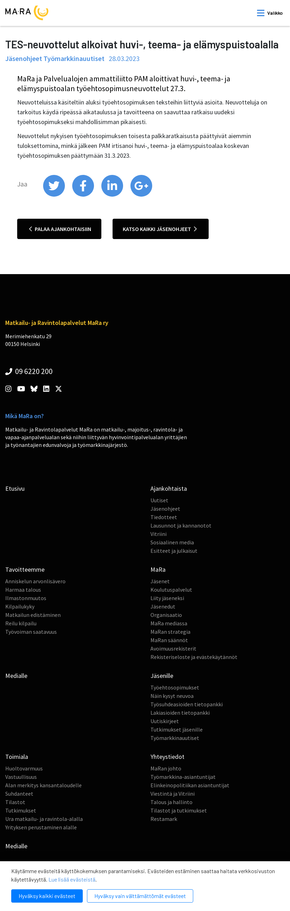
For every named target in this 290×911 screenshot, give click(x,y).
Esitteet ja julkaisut (173, 550)
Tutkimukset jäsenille (176, 729)
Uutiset (159, 500)
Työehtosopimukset (174, 687)
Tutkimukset (20, 810)
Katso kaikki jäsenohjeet (160, 228)
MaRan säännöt (169, 640)
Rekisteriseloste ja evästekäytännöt (193, 656)
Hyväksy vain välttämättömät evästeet (140, 895)
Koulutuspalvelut (171, 589)
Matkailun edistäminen (33, 614)
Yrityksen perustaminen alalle (41, 827)
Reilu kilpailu (20, 623)
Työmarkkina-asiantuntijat (183, 776)
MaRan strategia (170, 631)
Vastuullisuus (21, 776)
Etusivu (15, 488)
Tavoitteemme (25, 569)
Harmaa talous (23, 589)
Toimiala (16, 757)
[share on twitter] (54, 194)
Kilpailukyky (19, 606)
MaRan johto (165, 768)
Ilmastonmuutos (25, 597)
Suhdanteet (19, 793)
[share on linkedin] (112, 194)
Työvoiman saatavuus (31, 631)
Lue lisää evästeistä (71, 879)
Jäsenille (161, 676)
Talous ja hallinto (171, 801)
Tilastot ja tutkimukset (178, 810)
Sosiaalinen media (172, 542)
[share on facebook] (83, 194)
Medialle (16, 676)
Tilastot (15, 801)
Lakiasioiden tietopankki (180, 712)
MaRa (158, 569)
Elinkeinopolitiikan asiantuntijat (189, 785)
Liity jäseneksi (167, 597)
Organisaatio (166, 614)
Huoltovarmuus (24, 768)
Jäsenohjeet (165, 508)
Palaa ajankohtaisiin (60, 228)
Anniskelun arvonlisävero (35, 581)
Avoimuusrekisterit (173, 648)
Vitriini (158, 533)
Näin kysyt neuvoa (172, 695)
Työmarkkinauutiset (174, 737)
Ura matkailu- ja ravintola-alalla (44, 818)
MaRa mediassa (168, 623)
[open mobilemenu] (270, 13)
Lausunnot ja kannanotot (180, 525)
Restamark (163, 818)
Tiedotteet (163, 517)
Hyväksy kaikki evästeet (47, 895)
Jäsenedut (162, 606)
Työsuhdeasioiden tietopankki (186, 704)
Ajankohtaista (168, 488)
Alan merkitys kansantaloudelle (43, 785)
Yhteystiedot (167, 757)
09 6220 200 (29, 371)
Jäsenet (160, 581)
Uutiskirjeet (164, 721)
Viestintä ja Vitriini (172, 793)
